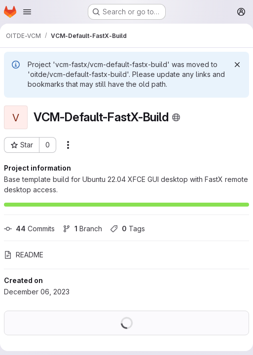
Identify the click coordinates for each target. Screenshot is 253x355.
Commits (29, 228)
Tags (127, 228)
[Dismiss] (237, 65)
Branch (82, 228)
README (23, 254)
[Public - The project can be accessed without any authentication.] (176, 117)
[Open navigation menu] (27, 12)
